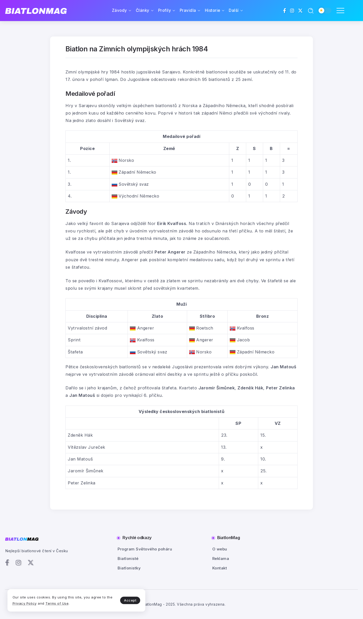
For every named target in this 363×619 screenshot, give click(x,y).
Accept (121, 600)
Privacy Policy (32, 603)
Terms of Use (64, 603)
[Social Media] (284, 10)
